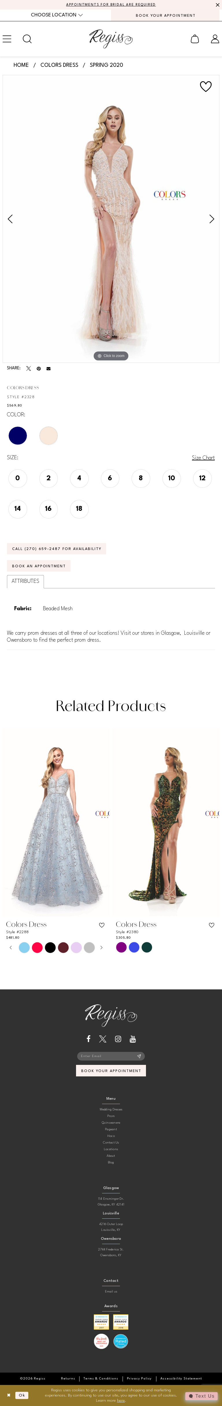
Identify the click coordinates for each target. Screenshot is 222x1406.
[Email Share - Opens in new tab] (49, 369)
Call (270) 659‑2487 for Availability (56, 549)
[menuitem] (57, 15)
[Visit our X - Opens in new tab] (102, 1039)
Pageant (111, 1129)
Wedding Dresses (111, 1109)
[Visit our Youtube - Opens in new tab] (133, 1039)
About (111, 1156)
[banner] (111, 38)
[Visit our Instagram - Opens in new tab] (118, 1039)
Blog (111, 1162)
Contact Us (111, 1142)
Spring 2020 (106, 65)
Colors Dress (59, 65)
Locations (111, 1149)
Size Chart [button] (203, 458)
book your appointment (111, 1071)
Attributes (25, 581)
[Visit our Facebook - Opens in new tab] (88, 1039)
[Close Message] (216, 5)
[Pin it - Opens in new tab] (39, 368)
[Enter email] (111, 1056)
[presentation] (56, 822)
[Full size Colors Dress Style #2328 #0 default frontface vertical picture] (111, 219)
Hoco (111, 1136)
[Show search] (27, 39)
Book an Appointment (39, 566)
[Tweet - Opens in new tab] (28, 368)
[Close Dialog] (8, 1395)
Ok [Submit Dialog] (22, 1395)
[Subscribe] (139, 1056)
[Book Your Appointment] (165, 15)
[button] (195, 39)
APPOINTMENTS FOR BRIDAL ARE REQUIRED (111, 5)
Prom (111, 1116)
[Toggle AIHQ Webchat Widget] (201, 1396)
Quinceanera (111, 1123)
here (121, 1400)
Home (21, 65)
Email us (111, 1291)
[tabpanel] (111, 219)
